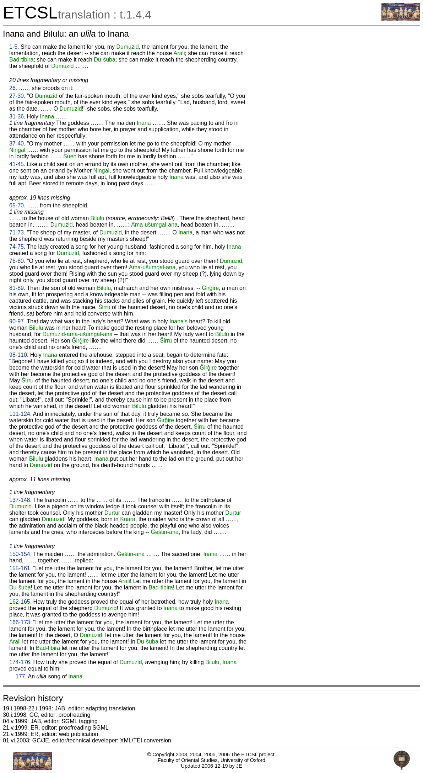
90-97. (17, 321)
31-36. (17, 116)
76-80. (17, 261)
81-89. (17, 288)
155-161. (20, 568)
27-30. (17, 96)
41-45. (17, 164)
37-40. (17, 144)
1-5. (14, 47)
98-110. (18, 355)
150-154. (20, 554)
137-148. (20, 500)
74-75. (17, 247)
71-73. (17, 232)
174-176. (20, 662)
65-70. (17, 205)
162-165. (20, 602)
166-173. (20, 622)
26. (13, 88)
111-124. (20, 414)
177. (21, 676)
